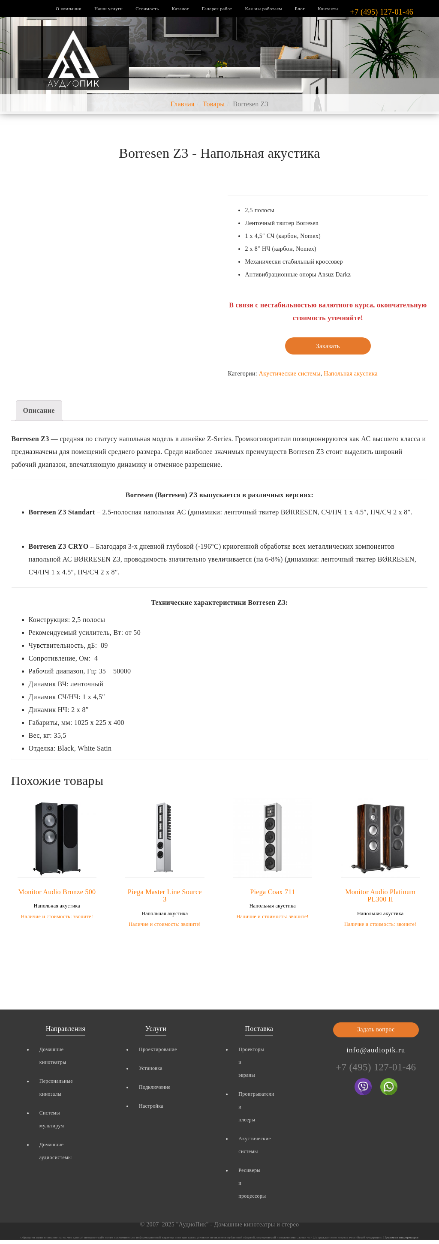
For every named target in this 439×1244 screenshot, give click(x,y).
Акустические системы (290, 373)
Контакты (328, 8)
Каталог (180, 8)
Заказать (328, 346)
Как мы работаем (263, 8)
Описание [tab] (39, 410)
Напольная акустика (350, 373)
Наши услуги (108, 8)
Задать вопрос (376, 1029)
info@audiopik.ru (375, 1050)
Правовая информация (400, 1237)
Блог (300, 8)
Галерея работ (217, 8)
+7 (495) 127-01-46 (381, 12)
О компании (68, 8)
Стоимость (147, 8)
